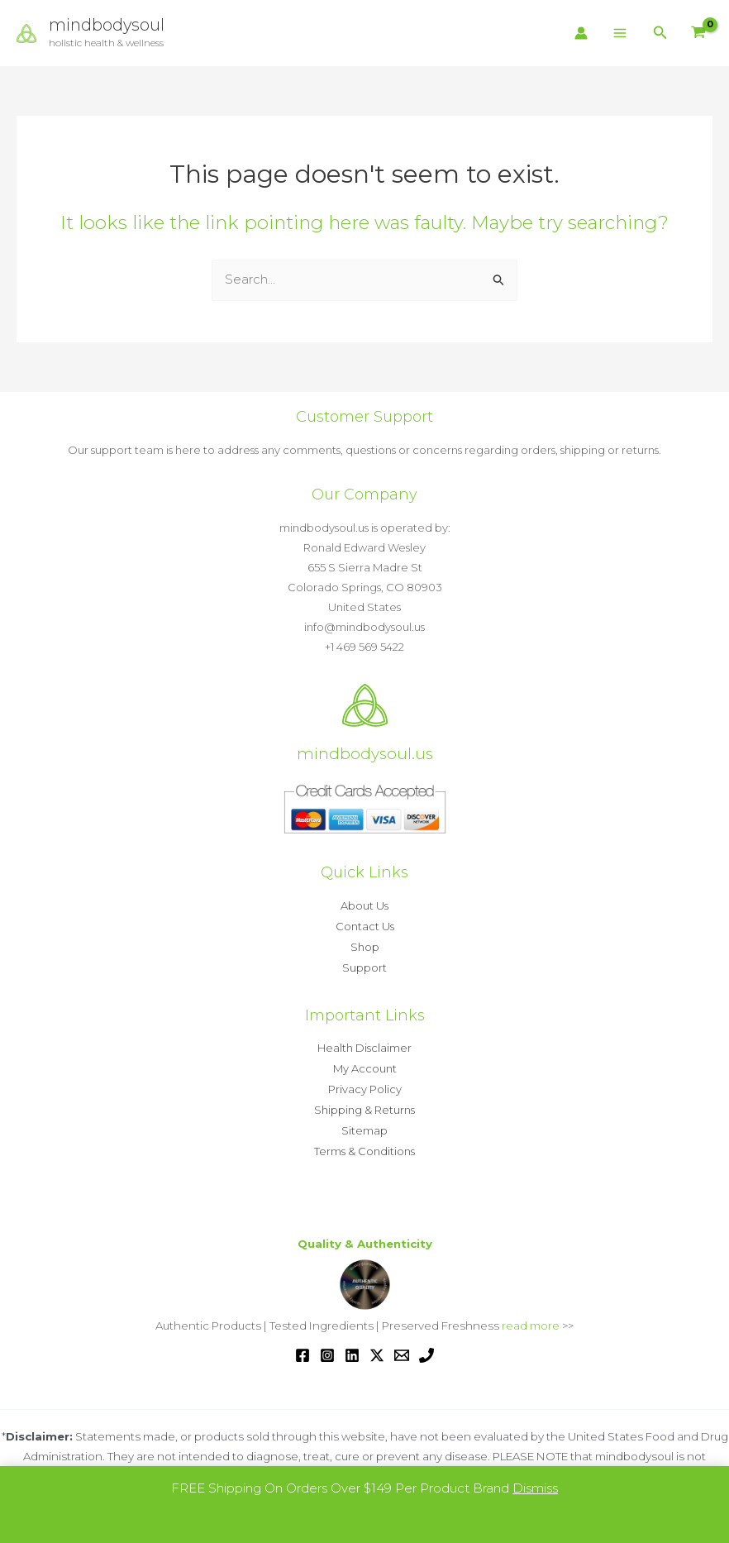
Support (364, 965)
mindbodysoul (107, 26)
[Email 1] (401, 1347)
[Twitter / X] (376, 1347)
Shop (364, 945)
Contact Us (365, 925)
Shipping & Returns (364, 1104)
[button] (660, 33)
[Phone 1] (426, 1347)
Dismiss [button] (535, 1488)
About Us (364, 905)
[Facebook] (302, 1347)
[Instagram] (327, 1347)
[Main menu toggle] (620, 33)
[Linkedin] (352, 1347)
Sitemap (364, 1124)
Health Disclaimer (364, 1045)
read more (531, 1318)
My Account (365, 1065)
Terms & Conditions (364, 1144)
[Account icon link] (581, 33)
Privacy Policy (365, 1085)
